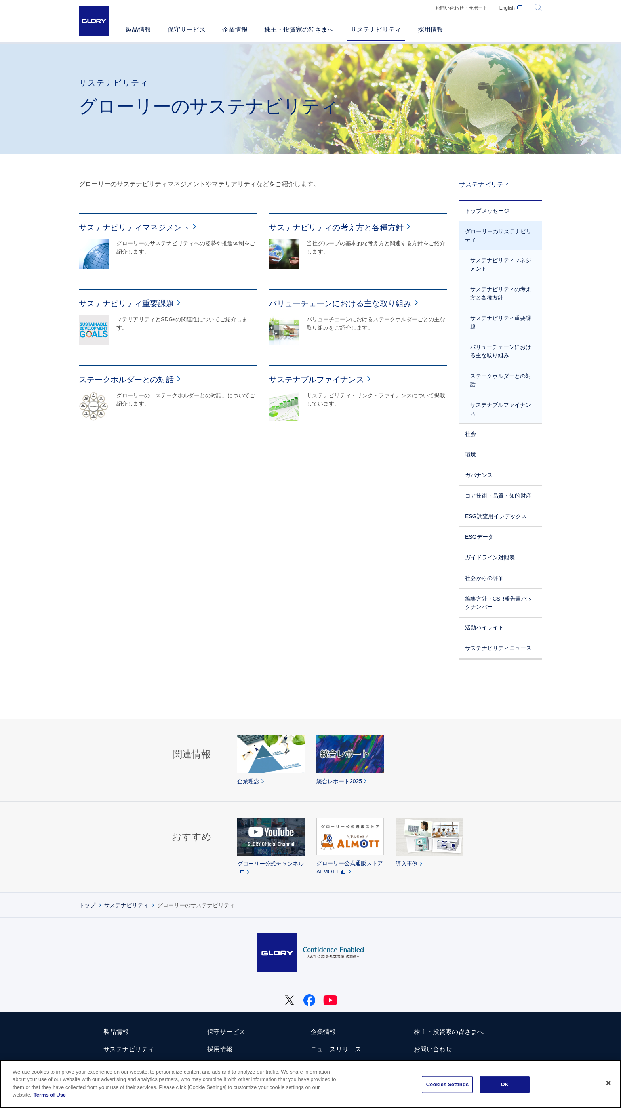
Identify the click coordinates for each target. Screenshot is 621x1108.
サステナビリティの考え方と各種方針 (500, 293)
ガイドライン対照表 (490, 557)
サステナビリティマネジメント (500, 264)
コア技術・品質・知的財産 (498, 495)
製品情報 (116, 1031)
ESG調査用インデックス (496, 516)
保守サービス (226, 1031)
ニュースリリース (335, 1049)
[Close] (608, 1083)
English (507, 8)
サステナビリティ (484, 184)
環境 (470, 454)
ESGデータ (479, 537)
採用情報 (219, 1049)
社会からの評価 (484, 578)
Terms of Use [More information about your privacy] (50, 1095)
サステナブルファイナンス (500, 409)
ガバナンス (479, 475)
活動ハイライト (484, 627)
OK (505, 1084)
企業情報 (323, 1031)
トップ (87, 905)
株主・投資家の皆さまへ (449, 1031)
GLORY (94, 21)
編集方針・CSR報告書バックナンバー (498, 602)
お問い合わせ (433, 1049)
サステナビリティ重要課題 (500, 322)
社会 (470, 434)
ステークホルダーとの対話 (500, 380)
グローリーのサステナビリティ (498, 235)
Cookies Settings (447, 1084)
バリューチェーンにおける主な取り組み (500, 351)
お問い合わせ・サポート (461, 8)
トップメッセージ (487, 211)
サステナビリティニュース (498, 648)
